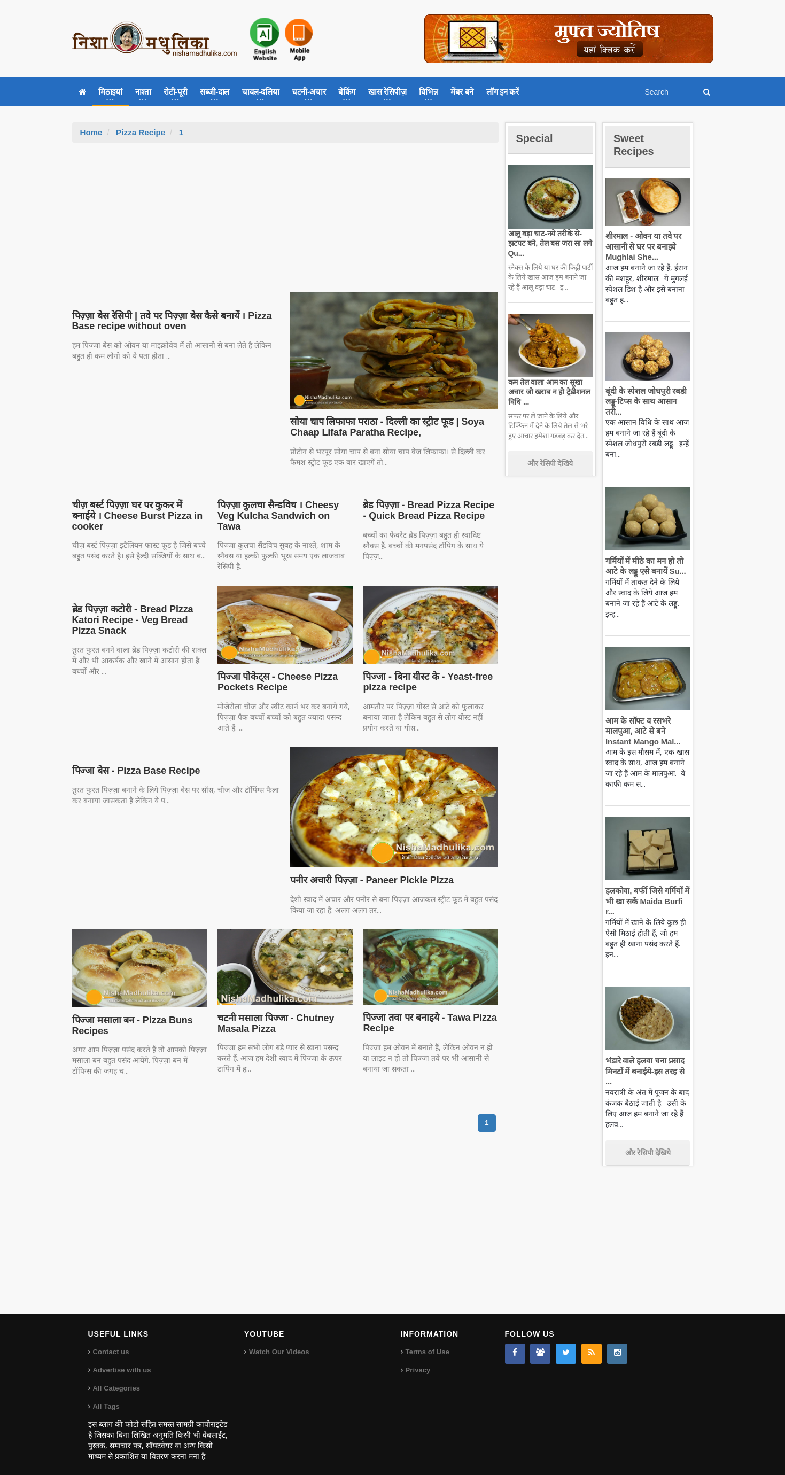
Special (536, 138)
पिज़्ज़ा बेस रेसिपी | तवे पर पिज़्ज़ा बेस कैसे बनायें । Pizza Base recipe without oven (169, 321)
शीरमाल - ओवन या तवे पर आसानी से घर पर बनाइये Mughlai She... (642, 246)
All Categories (116, 1377)
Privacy (418, 1359)
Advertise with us (122, 1359)
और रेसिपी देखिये (550, 463)
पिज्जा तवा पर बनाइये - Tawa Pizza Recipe (428, 1012)
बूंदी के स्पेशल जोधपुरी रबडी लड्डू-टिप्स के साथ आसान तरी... (644, 401)
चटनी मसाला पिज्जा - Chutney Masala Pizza (274, 1012)
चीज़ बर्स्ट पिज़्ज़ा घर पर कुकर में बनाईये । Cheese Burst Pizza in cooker (139, 510)
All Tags (106, 1396)
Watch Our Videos (278, 1341)
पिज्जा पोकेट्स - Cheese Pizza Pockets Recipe (276, 671)
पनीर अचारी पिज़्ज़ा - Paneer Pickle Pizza (369, 869)
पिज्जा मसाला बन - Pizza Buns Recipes (131, 1015)
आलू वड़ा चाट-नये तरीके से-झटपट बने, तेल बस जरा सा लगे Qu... (548, 243)
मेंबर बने (461, 91)
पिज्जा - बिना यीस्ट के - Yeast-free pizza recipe (425, 671)
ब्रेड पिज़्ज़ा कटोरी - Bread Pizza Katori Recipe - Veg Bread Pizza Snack (131, 610)
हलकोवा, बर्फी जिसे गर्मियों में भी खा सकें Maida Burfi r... (646, 901)
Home (91, 132)
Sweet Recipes (635, 144)
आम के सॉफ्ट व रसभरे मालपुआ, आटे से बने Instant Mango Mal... (641, 731)
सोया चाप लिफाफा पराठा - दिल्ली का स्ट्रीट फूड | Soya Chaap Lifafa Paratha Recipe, (384, 427)
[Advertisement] (285, 223)
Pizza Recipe (140, 132)
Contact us (111, 1341)
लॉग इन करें (502, 91)
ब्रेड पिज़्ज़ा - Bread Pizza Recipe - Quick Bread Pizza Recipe (429, 510)
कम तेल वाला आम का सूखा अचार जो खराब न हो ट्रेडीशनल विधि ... (548, 392)
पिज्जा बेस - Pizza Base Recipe (134, 760)
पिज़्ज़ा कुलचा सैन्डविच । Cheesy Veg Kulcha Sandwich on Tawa (284, 510)
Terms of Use (427, 1341)
